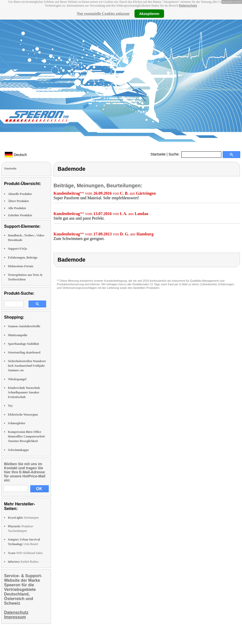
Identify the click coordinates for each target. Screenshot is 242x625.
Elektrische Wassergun (23, 414)
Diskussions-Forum (20, 266)
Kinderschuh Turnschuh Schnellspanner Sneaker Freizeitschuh (24, 392)
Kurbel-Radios (23, 561)
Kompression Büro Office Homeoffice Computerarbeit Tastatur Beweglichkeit (26, 436)
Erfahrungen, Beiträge (22, 257)
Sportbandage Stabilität (23, 344)
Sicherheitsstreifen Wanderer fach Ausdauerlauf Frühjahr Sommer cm (27, 365)
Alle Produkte (17, 208)
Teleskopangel (17, 379)
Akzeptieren (149, 13)
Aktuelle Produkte (20, 194)
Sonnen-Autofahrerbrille (24, 326)
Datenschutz (188, 5)
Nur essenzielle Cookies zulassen (103, 13)
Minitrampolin (17, 335)
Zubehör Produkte (20, 215)
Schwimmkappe (18, 450)
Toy (10, 405)
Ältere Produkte (18, 201)
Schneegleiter (16, 423)
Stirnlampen (23, 517)
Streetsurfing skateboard (24, 352)
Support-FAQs (17, 248)
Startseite (158, 154)
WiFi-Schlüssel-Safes (25, 553)
